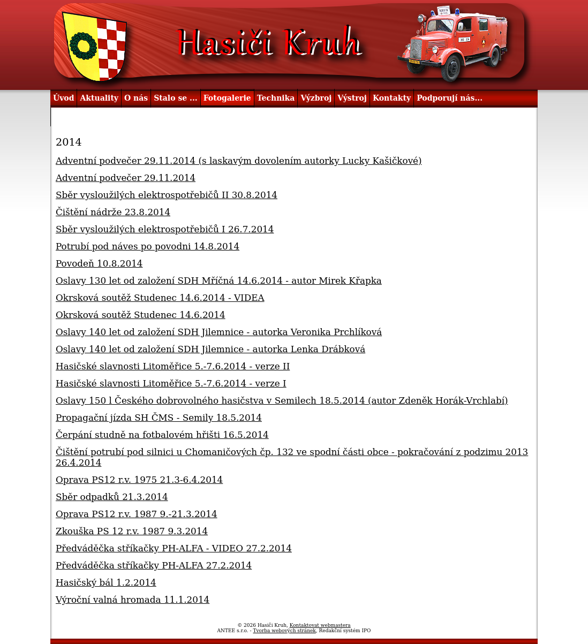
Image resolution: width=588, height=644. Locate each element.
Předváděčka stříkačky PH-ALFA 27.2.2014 (154, 565)
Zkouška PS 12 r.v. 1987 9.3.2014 (132, 531)
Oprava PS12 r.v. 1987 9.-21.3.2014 (136, 514)
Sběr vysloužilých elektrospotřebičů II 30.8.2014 (166, 195)
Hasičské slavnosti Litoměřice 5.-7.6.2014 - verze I (171, 383)
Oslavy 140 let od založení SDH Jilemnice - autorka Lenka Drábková (210, 349)
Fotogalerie (227, 98)
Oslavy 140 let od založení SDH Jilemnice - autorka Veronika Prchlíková (219, 332)
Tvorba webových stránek (284, 630)
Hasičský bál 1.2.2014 (106, 582)
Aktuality (99, 98)
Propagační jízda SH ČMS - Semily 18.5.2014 (159, 417)
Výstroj (352, 98)
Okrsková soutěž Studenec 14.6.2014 (140, 314)
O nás (136, 98)
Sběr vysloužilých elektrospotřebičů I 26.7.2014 (165, 229)
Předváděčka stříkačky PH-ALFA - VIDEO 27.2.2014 (174, 548)
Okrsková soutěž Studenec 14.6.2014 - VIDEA (160, 297)
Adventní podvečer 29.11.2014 (125, 177)
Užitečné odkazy (88, 116)
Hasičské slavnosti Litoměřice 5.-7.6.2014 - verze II (173, 366)
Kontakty (392, 98)
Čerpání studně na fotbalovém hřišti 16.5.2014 (162, 434)
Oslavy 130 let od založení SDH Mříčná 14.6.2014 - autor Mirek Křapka (219, 280)
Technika (276, 98)
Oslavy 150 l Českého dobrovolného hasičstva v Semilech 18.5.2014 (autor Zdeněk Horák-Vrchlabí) (282, 400)
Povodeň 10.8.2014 (99, 263)
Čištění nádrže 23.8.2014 (113, 212)
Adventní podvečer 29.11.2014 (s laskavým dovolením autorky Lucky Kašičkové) (239, 160)
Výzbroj (315, 98)
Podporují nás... (450, 98)
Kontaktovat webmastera (320, 625)
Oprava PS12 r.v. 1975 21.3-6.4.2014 (139, 479)
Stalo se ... (175, 98)
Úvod (63, 98)
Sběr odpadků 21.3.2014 (112, 496)
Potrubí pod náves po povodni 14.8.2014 (147, 246)
